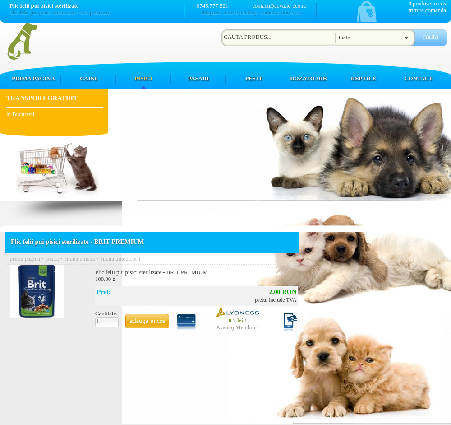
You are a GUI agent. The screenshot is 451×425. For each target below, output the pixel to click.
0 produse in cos (427, 3)
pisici (52, 259)
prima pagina (25, 259)
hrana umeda (80, 259)
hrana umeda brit (120, 259)
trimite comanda (427, 10)
